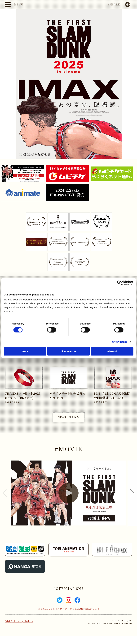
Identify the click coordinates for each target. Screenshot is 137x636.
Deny (25, 351)
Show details (119, 341)
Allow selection (68, 351)
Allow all (112, 351)
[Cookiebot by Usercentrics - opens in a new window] (119, 282)
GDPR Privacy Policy (19, 621)
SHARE (114, 4)
